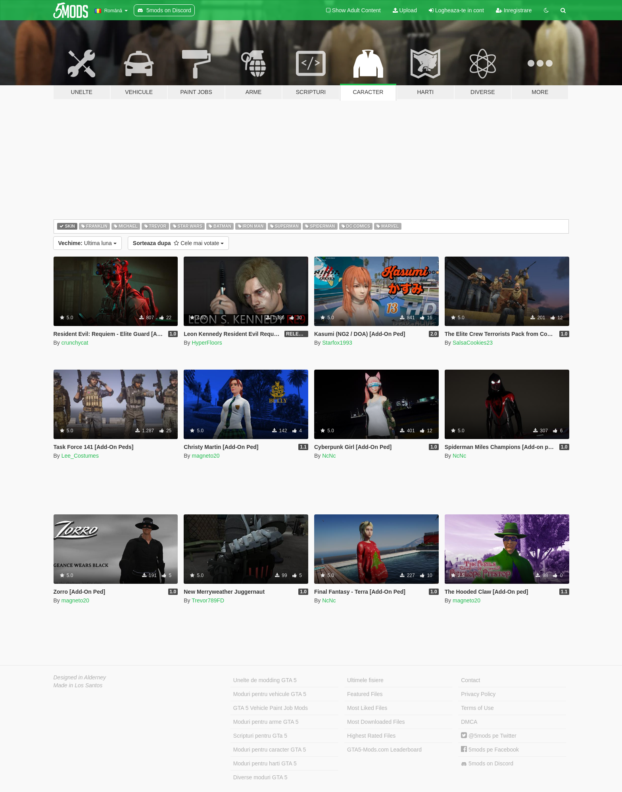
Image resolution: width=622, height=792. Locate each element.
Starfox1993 (337, 342)
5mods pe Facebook (490, 749)
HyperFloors (207, 342)
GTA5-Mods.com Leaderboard (384, 749)
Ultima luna (87, 243)
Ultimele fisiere (365, 680)
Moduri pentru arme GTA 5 (266, 722)
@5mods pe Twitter (488, 735)
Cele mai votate (178, 243)
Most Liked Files (367, 708)
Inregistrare (514, 10)
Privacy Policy (478, 694)
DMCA (469, 722)
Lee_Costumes (80, 456)
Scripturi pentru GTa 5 (260, 736)
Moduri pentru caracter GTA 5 (269, 749)
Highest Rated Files (371, 736)
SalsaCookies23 (473, 342)
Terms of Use (477, 708)
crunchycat (74, 342)
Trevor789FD (208, 600)
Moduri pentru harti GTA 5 (265, 763)
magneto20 (205, 456)
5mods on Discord (487, 763)
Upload (405, 10)
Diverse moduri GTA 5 (260, 777)
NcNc (329, 456)
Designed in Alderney (80, 677)
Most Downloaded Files (376, 722)
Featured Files (364, 694)
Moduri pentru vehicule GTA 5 (269, 694)
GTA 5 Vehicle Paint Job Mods (270, 708)
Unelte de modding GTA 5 (265, 680)
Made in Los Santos (78, 685)
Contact (470, 680)
